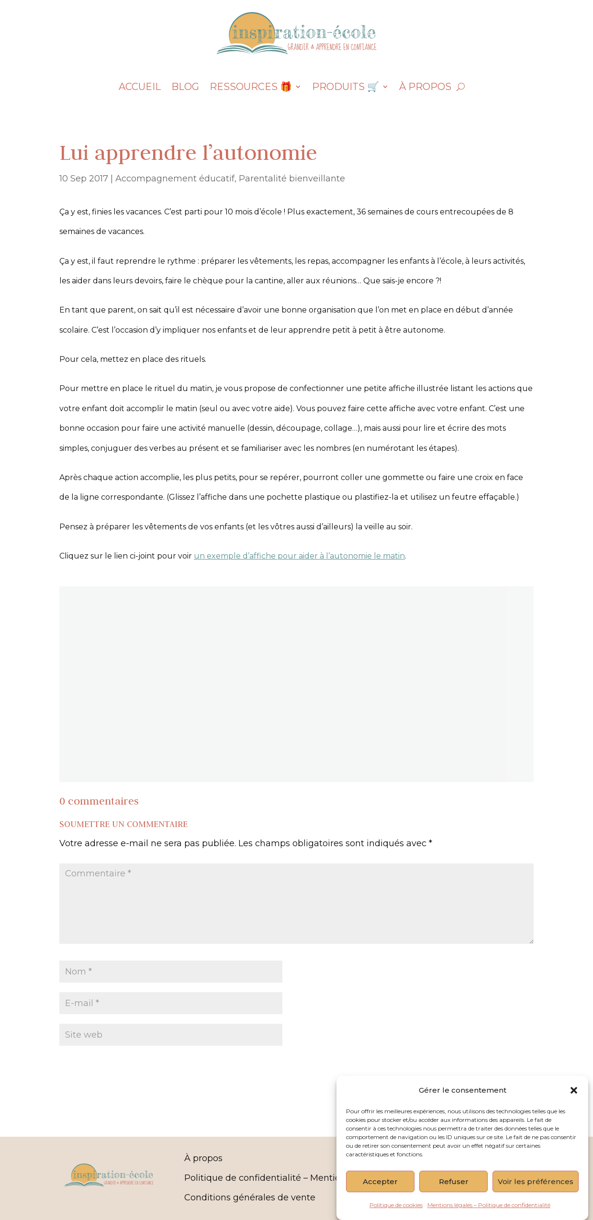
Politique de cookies (396, 1213)
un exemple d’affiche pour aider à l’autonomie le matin (299, 555)
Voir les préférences (535, 1189)
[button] (574, 1098)
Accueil (140, 87)
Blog (185, 87)
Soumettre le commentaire (452, 1066)
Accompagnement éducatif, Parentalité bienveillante (230, 178)
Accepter (380, 1189)
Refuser (454, 1189)
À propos (425, 87)
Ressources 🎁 (251, 87)
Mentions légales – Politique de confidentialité (488, 1213)
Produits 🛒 (345, 87)
